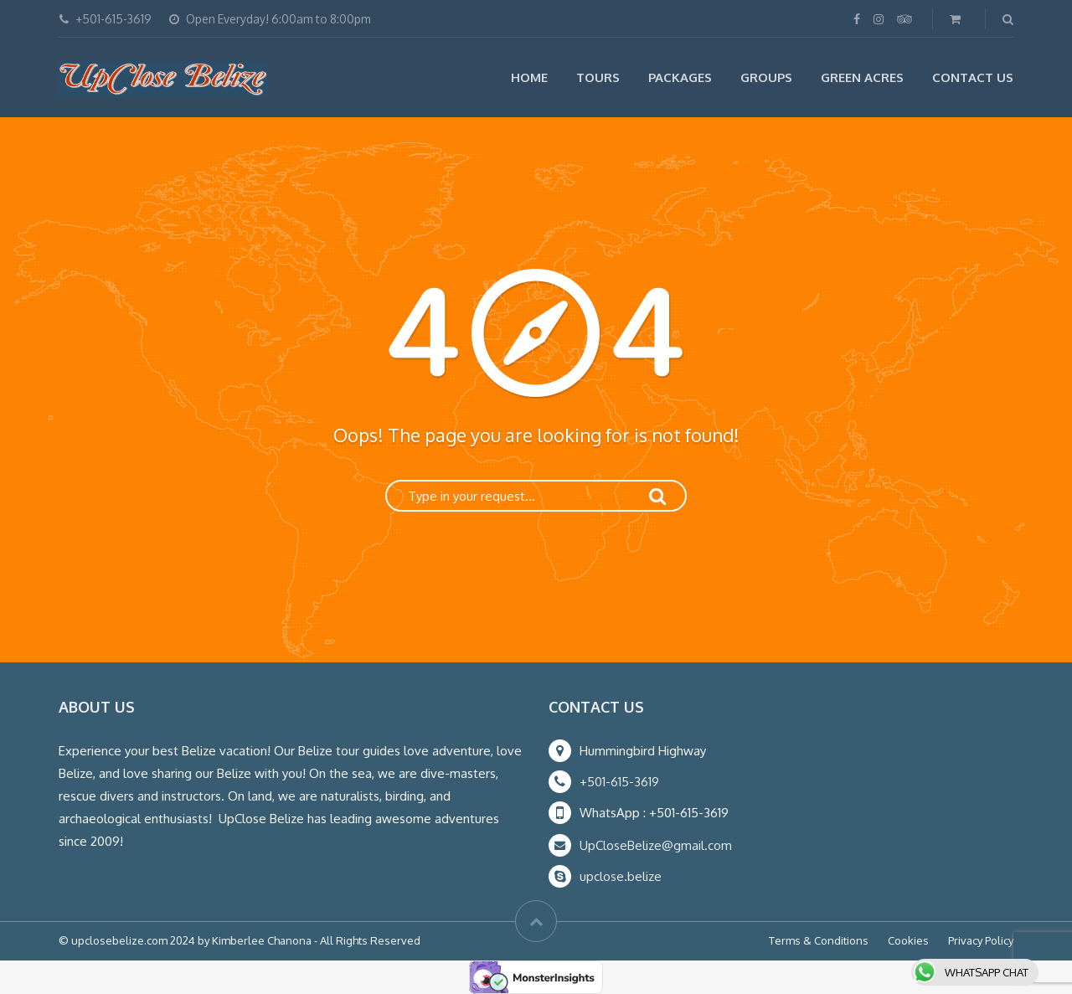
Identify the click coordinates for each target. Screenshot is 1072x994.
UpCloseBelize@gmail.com (656, 845)
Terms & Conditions (818, 940)
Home (529, 77)
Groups (766, 77)
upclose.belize (621, 876)
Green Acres (862, 77)
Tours (598, 77)
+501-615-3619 (619, 782)
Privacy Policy (980, 940)
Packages (680, 77)
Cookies (908, 940)
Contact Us (972, 77)
